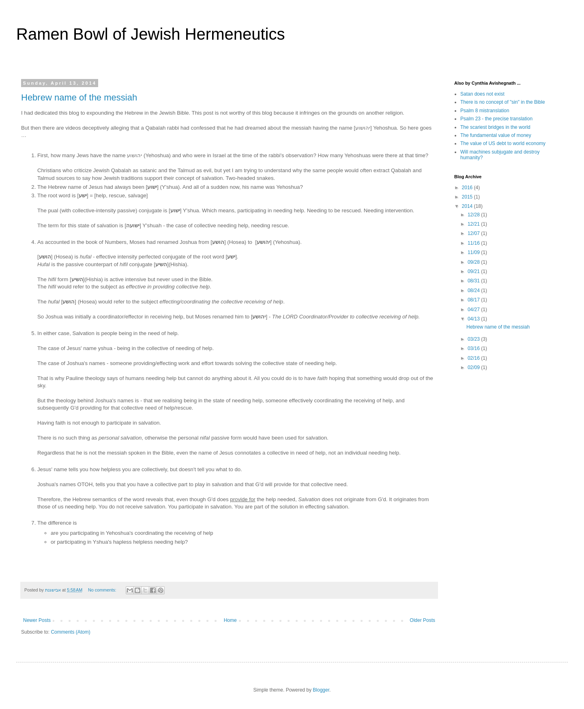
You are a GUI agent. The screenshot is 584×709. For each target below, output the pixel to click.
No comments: (103, 589)
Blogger (321, 690)
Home (230, 620)
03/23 (474, 339)
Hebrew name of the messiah (79, 97)
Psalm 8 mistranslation (484, 110)
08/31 (474, 281)
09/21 (474, 271)
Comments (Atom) (70, 632)
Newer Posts (37, 620)
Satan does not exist (482, 94)
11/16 (474, 243)
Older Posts (422, 620)
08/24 (474, 290)
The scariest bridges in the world (495, 127)
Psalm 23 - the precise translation (496, 119)
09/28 (474, 262)
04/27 (474, 309)
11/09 (474, 252)
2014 (468, 206)
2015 (468, 197)
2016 (468, 187)
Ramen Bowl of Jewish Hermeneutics (150, 34)
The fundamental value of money (495, 135)
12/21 (474, 224)
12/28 (474, 215)
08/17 (474, 300)
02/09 (474, 367)
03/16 (474, 348)
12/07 (474, 233)
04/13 (474, 319)
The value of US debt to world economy (502, 143)
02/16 (474, 358)
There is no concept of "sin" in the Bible (502, 102)
